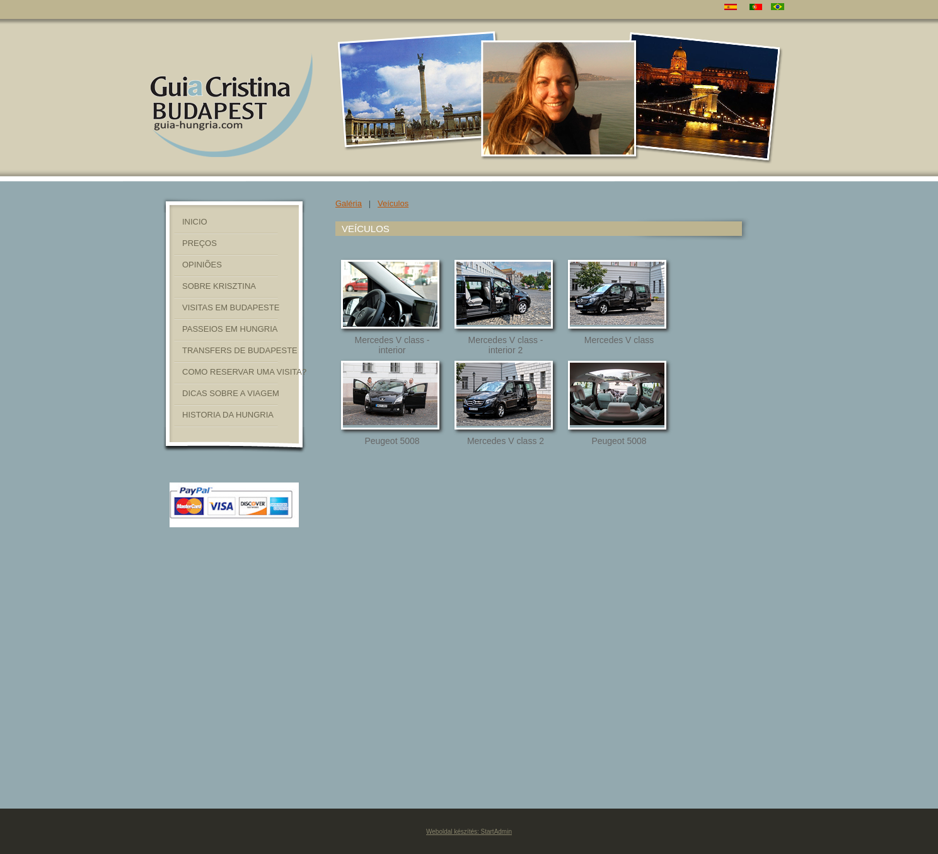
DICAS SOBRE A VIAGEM (230, 393)
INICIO (194, 221)
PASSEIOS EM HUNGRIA (229, 329)
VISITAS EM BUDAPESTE (230, 307)
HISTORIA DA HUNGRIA (228, 414)
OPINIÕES (202, 264)
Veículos (393, 203)
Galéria (348, 203)
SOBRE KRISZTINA (219, 286)
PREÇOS (199, 243)
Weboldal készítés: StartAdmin (469, 831)
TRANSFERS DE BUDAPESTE (240, 350)
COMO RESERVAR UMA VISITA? (244, 372)
